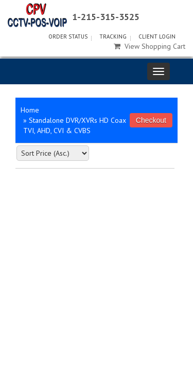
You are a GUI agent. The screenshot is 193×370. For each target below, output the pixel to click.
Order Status (67, 36)
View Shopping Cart (149, 46)
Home (30, 110)
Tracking (113, 36)
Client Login (157, 36)
